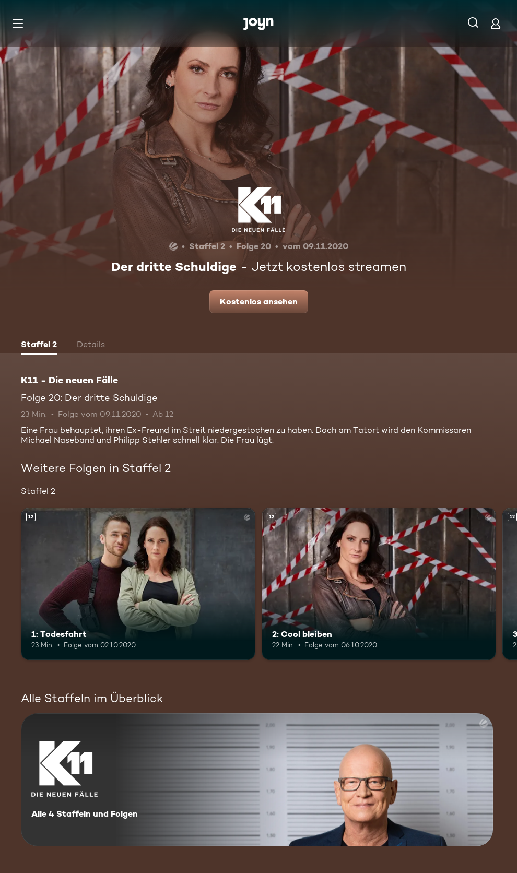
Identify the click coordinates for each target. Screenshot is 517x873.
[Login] (495, 23)
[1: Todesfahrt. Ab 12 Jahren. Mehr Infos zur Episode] (138, 584)
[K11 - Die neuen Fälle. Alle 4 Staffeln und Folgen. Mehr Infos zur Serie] (257, 779)
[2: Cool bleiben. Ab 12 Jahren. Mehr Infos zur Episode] (379, 584)
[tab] (39, 345)
